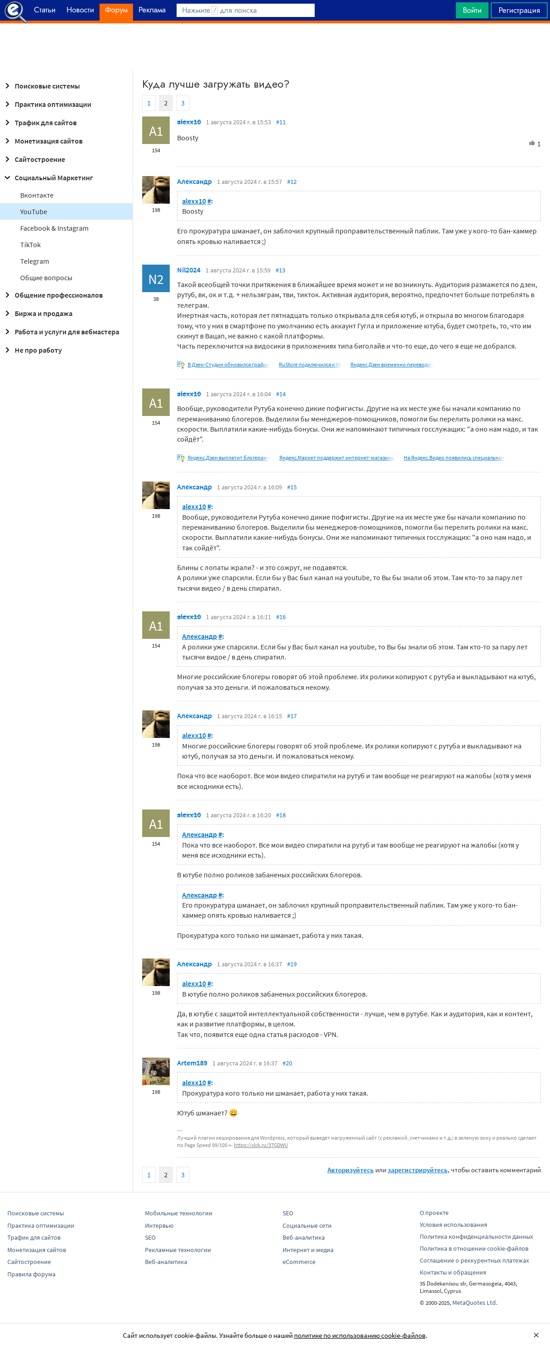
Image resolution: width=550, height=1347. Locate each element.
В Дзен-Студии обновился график (229, 364)
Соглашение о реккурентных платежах (474, 1260)
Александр (194, 181)
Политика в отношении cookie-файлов (474, 1248)
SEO (150, 1237)
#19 (292, 964)
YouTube (33, 211)
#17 (292, 716)
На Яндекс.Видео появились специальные (454, 457)
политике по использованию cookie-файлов (360, 1335)
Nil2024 (188, 269)
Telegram (34, 261)
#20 (287, 1063)
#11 (281, 122)
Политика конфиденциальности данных (476, 1236)
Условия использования (453, 1224)
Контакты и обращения (453, 1272)
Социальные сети (307, 1225)
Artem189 (192, 1062)
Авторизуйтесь (351, 1169)
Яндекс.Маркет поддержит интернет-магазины (337, 457)
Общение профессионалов (52, 294)
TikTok (30, 244)
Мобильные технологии (178, 1213)
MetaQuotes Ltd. (474, 1302)
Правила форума (31, 1274)
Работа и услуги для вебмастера (60, 331)
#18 (281, 815)
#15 (292, 487)
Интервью (159, 1225)
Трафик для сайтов (39, 122)
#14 (281, 394)
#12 (292, 181)
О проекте (434, 1212)
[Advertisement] (275, 46)
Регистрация (519, 10)
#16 (281, 617)
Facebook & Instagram (54, 228)
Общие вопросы (46, 277)
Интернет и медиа (308, 1250)
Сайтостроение (33, 159)
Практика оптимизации (46, 104)
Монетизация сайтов (42, 140)
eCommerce (299, 1262)
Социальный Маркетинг (47, 177)
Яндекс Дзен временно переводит (391, 364)
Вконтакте (37, 195)
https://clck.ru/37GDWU (261, 1145)
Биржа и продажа (37, 313)
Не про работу (32, 349)
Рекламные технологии (178, 1250)
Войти (472, 10)
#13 (280, 270)
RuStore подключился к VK (310, 364)
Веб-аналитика (166, 1262)
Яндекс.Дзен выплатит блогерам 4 (229, 457)
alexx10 (189, 121)
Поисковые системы (41, 85)
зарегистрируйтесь (418, 1169)
